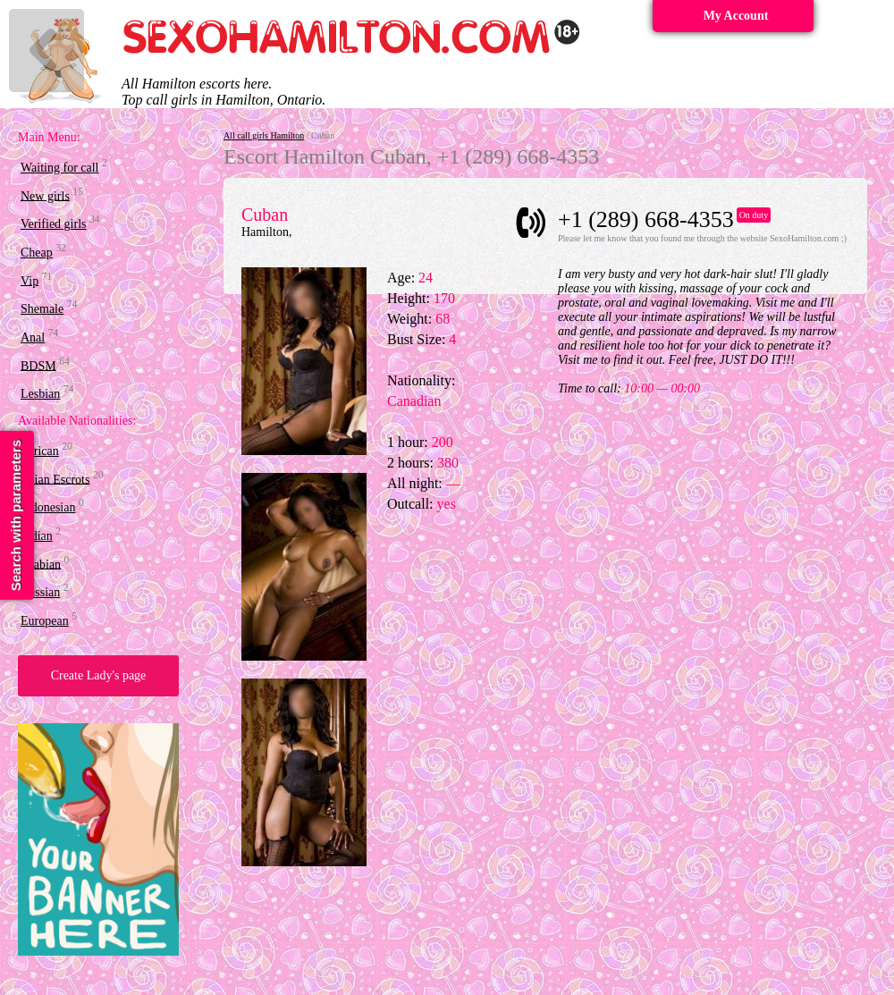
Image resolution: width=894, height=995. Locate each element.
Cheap (37, 252)
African (40, 451)
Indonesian (48, 507)
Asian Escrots (55, 478)
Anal (33, 337)
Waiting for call (60, 167)
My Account (736, 15)
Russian (40, 592)
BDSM (38, 365)
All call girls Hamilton (264, 135)
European (45, 621)
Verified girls (53, 224)
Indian (37, 536)
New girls (45, 195)
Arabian (41, 563)
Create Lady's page (99, 675)
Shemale (42, 309)
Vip (29, 280)
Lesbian (40, 394)
